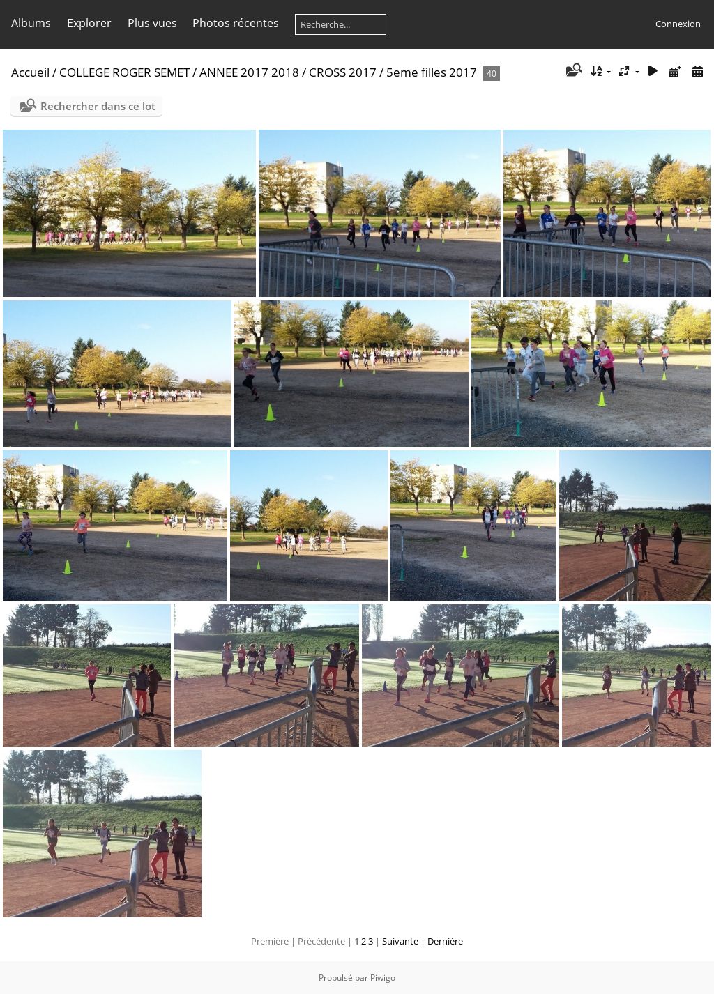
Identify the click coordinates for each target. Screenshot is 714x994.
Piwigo (382, 978)
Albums (31, 23)
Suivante (400, 941)
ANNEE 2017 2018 (249, 72)
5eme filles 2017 (431, 72)
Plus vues (152, 23)
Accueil (30, 72)
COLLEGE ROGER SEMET (124, 72)
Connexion (678, 23)
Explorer (89, 23)
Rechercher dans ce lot (97, 106)
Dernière (445, 941)
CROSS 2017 (343, 72)
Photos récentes (235, 23)
